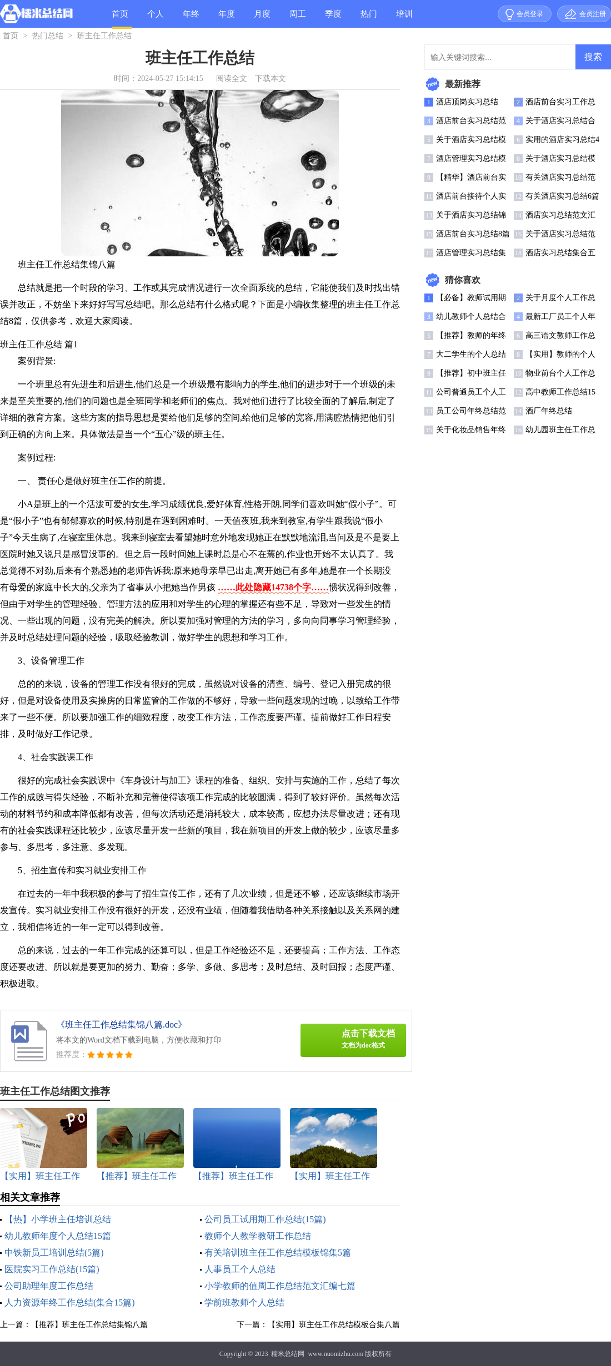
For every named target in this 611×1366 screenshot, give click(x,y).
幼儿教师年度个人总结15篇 (57, 1236)
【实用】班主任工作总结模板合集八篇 (334, 1325)
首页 (120, 13)
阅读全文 (231, 78)
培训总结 (404, 18)
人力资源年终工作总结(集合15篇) (69, 1302)
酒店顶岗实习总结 (467, 102)
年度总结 (226, 18)
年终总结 (191, 18)
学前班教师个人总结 (244, 1302)
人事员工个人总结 (240, 1269)
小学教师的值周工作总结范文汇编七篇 (279, 1286)
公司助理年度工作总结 (48, 1286)
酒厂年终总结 (548, 411)
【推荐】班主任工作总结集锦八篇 (89, 1325)
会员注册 (592, 14)
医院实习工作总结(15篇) (51, 1269)
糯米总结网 (287, 1354)
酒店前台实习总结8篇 (473, 234)
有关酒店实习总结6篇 (562, 196)
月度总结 (262, 18)
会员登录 (530, 14)
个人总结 (155, 18)
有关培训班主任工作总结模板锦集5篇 (277, 1252)
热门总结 (368, 18)
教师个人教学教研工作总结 (257, 1236)
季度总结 (333, 18)
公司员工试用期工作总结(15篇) (265, 1219)
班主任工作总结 (104, 36)
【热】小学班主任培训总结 (57, 1219)
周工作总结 (297, 18)
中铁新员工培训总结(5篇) (54, 1252)
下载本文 (270, 78)
